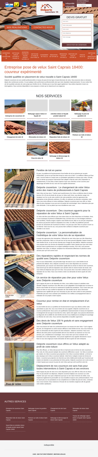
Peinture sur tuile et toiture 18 (73, 55)
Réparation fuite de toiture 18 (63, 55)
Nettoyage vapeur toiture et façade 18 (15, 55)
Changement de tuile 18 (44, 55)
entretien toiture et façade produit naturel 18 (25, 56)
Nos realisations (17, 27)
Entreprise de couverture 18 (6, 55)
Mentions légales (59, 454)
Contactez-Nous (43, 27)
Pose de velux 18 (82, 55)
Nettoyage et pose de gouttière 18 (35, 55)
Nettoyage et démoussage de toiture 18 (92, 55)
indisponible (69, 3)
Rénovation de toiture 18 (53, 55)
